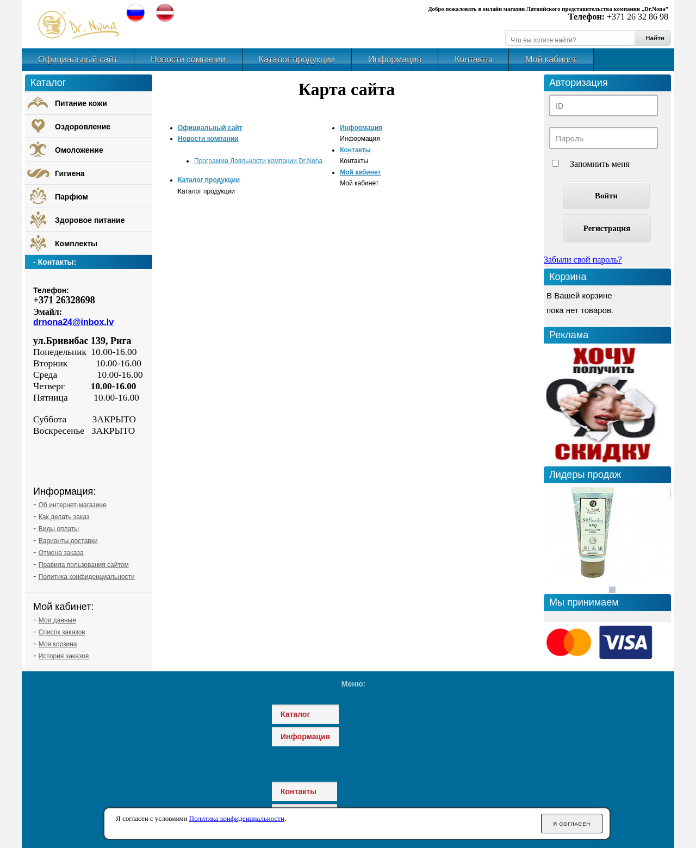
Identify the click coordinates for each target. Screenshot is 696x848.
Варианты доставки (68, 541)
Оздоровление (82, 126)
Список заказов (62, 632)
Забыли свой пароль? (583, 259)
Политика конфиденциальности (87, 577)
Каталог (295, 714)
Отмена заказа (61, 553)
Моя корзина (58, 644)
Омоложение (79, 150)
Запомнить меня (600, 164)
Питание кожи (81, 103)
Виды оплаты (59, 529)
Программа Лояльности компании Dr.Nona (258, 161)
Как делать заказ (64, 517)
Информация (394, 59)
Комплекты (76, 243)
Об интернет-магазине (73, 505)
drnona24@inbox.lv (73, 322)
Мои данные (57, 620)
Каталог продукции (297, 59)
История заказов (64, 656)
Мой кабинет (551, 59)
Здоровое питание (90, 220)
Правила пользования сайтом (84, 565)
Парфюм (71, 196)
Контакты (473, 59)
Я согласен (572, 824)
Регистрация (607, 228)
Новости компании (188, 59)
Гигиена (70, 173)
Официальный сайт (77, 59)
